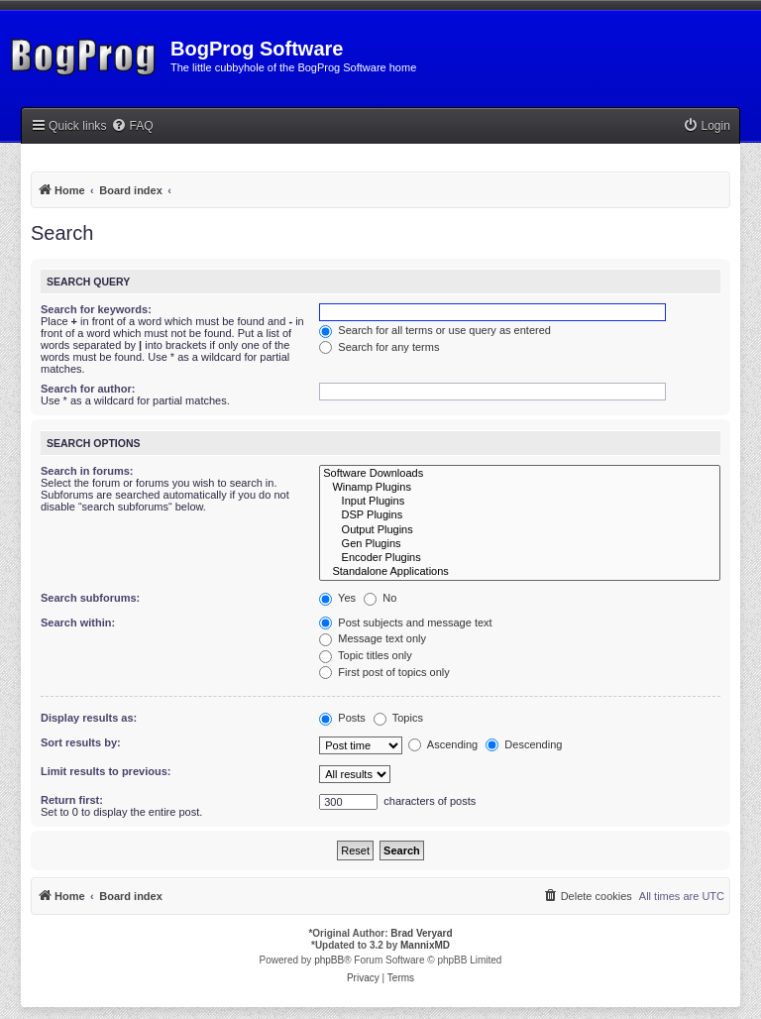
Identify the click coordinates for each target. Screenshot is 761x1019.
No (380, 598)
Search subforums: (90, 598)
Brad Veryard (421, 933)
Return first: (72, 800)
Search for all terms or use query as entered (435, 330)
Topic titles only (365, 655)
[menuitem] (132, 126)
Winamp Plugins (519, 488)
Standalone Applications (519, 572)
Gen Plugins (519, 544)
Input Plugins (519, 502)
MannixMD (425, 945)
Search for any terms (379, 347)
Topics (398, 718)
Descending (524, 744)
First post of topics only (384, 672)
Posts (342, 718)
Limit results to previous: (105, 771)
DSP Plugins (519, 515)
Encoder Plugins (519, 558)
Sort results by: (81, 742)
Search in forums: (87, 471)
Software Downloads (519, 474)
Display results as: (89, 718)
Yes (337, 598)
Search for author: (88, 389)
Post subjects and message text (405, 622)
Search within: (78, 622)
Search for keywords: (96, 309)
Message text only (372, 638)
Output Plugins (519, 530)
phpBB (329, 960)
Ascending (443, 744)
